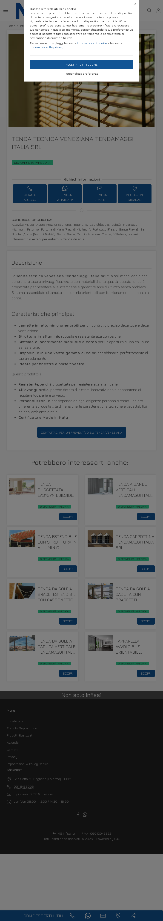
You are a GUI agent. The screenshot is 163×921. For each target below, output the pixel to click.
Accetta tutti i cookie (81, 64)
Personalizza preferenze (81, 73)
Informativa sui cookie (92, 43)
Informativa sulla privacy (46, 47)
